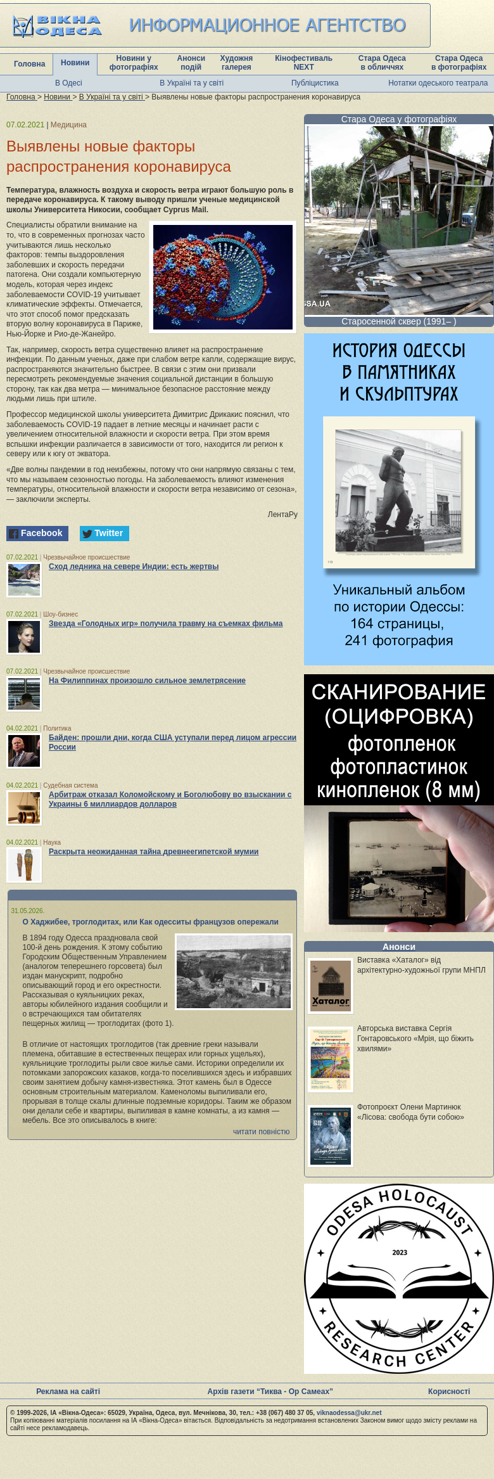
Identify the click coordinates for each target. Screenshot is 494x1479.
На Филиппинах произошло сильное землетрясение (147, 680)
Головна (29, 64)
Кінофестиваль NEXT (303, 63)
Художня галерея (236, 63)
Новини (75, 62)
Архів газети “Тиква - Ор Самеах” (270, 1391)
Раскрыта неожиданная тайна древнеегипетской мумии (154, 851)
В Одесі (68, 83)
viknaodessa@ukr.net (349, 1412)
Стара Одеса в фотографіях (459, 63)
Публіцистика (315, 83)
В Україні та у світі (192, 83)
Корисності (449, 1391)
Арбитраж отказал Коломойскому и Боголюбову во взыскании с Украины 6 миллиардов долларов (170, 799)
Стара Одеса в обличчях (382, 63)
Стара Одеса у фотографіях (399, 119)
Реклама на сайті (68, 1391)
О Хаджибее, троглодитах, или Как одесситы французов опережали (151, 922)
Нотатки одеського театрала (438, 83)
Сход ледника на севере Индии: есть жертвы (133, 566)
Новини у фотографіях (134, 63)
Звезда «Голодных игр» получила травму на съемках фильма (165, 623)
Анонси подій (191, 63)
